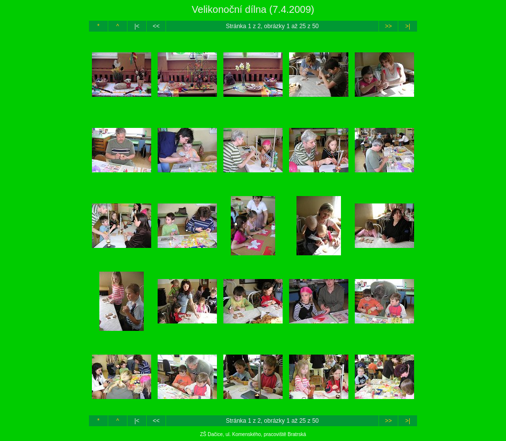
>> (388, 26)
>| (407, 26)
